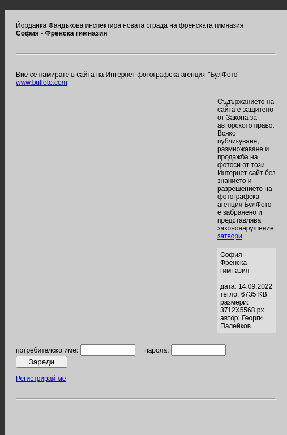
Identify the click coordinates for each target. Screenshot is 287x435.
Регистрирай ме (41, 378)
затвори (229, 236)
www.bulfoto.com (41, 82)
